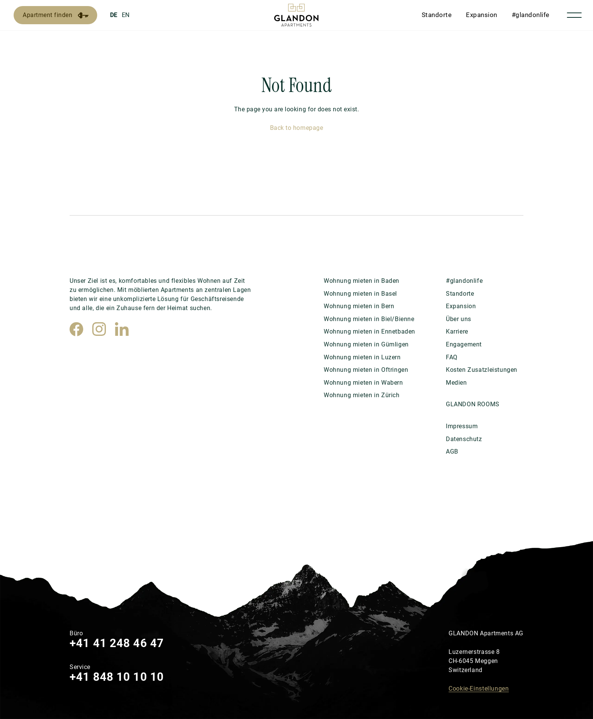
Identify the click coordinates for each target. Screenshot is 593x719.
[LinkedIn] (122, 329)
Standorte (437, 15)
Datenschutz (464, 439)
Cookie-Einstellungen (479, 688)
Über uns (458, 319)
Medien (456, 382)
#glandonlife (531, 15)
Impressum (462, 426)
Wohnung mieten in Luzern (362, 357)
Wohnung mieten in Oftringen (366, 369)
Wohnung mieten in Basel (360, 293)
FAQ (452, 357)
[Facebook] (76, 329)
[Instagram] (99, 329)
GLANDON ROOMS (473, 404)
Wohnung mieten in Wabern (363, 382)
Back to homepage (296, 127)
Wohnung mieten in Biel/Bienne (369, 319)
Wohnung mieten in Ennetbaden (369, 331)
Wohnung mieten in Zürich (362, 395)
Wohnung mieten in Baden (361, 280)
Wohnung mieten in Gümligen (366, 344)
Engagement (464, 344)
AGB (452, 451)
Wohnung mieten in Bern (359, 306)
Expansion (481, 15)
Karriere (457, 331)
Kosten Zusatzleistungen (481, 369)
